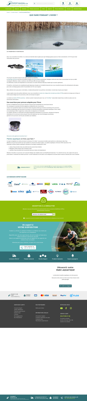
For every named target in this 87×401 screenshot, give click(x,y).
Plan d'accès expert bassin (42, 320)
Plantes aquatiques (14, 139)
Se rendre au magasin (65, 286)
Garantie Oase (17, 312)
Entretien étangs (78, 8)
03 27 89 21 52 (71, 398)
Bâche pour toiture (40, 308)
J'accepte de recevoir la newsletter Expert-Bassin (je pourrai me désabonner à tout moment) (44, 218)
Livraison (16, 314)
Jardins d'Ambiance (18, 309)
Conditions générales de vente (43, 317)
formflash (49, 98)
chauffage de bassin (12, 79)
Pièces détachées (59, 8)
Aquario (50, 8)
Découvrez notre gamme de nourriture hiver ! (17, 136)
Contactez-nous (39, 319)
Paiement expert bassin (19, 311)
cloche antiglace (36, 79)
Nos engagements (18, 316)
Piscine (69, 8)
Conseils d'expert (18, 308)
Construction (8, 8)
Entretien (24, 8)
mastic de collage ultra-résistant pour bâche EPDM (51, 93)
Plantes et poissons (34, 8)
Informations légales (40, 316)
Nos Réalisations (18, 317)
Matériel (17, 8)
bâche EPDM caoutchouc (19, 98)
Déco (43, 8)
